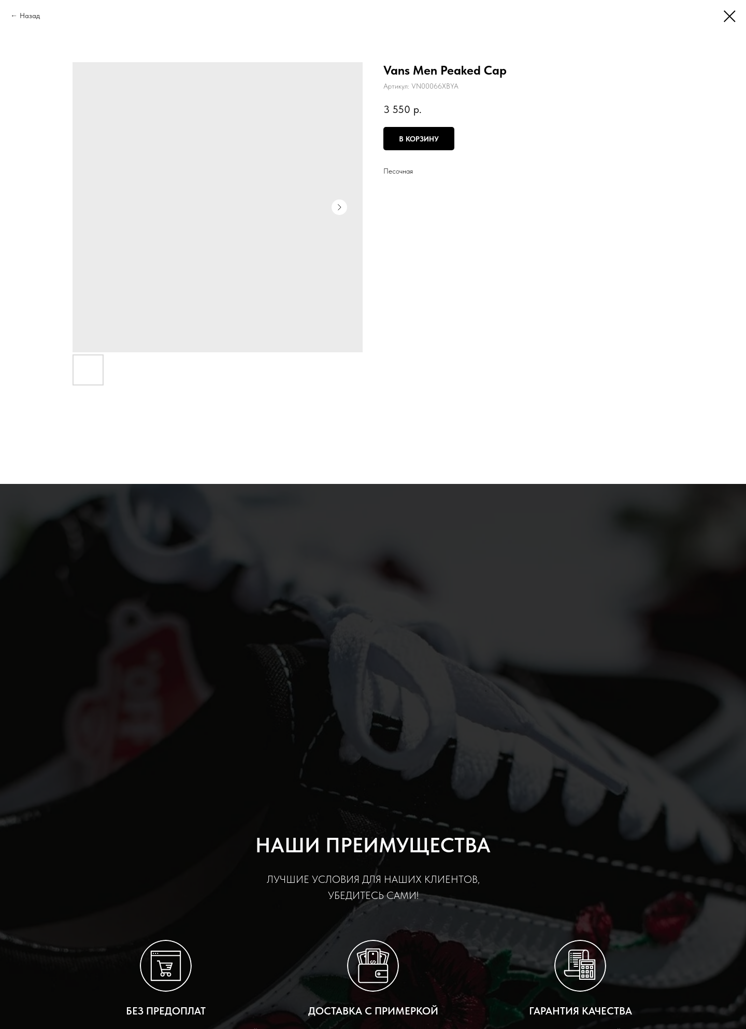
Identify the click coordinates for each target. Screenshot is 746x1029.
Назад (30, 15)
